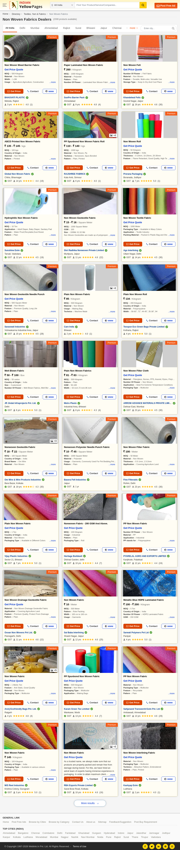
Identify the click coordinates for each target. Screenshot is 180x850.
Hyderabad (109, 832)
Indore (121, 832)
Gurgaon (96, 832)
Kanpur (6, 836)
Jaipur (103, 28)
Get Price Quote (14, 69)
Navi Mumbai (87, 836)
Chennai (116, 28)
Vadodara (156, 836)
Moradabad (41, 836)
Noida (100, 836)
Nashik (74, 836)
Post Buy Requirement (145, 821)
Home (5, 14)
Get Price (14, 91)
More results (90, 802)
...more (52, 82)
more (132, 28)
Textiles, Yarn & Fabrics (35, 14)
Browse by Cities (37, 821)
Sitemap (102, 821)
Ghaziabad (83, 832)
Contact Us (77, 821)
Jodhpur (166, 832)
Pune (108, 836)
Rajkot (66, 28)
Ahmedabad (51, 28)
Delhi (22, 28)
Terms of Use (79, 845)
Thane (135, 836)
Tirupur (144, 836)
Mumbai (34, 28)
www (50, 91)
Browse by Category (59, 821)
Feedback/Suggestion (120, 821)
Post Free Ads (19, 821)
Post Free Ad (165, 5)
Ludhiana (28, 836)
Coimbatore (48, 832)
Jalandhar (141, 832)
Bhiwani (90, 28)
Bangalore (23, 832)
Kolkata (17, 836)
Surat (78, 28)
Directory (16, 14)
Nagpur (65, 836)
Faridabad (70, 832)
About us (90, 821)
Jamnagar (154, 832)
